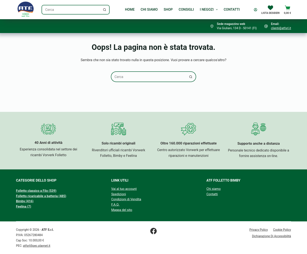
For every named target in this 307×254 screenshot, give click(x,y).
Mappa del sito (121, 210)
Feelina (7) (23, 206)
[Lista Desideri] (270, 9)
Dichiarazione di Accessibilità (271, 236)
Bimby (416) (24, 201)
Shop (168, 9)
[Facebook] (153, 231)
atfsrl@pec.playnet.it (36, 245)
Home (130, 9)
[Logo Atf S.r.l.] (25, 9)
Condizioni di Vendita (126, 199)
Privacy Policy (258, 229)
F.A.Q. (115, 204)
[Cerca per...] (71, 9)
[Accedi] (255, 9)
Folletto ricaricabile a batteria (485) (41, 196)
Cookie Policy (282, 229)
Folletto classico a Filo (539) (36, 191)
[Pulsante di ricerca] (105, 9)
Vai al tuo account (124, 189)
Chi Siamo (149, 9)
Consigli (186, 9)
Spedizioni (118, 194)
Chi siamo (213, 189)
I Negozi (209, 9)
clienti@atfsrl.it (281, 28)
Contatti (232, 9)
